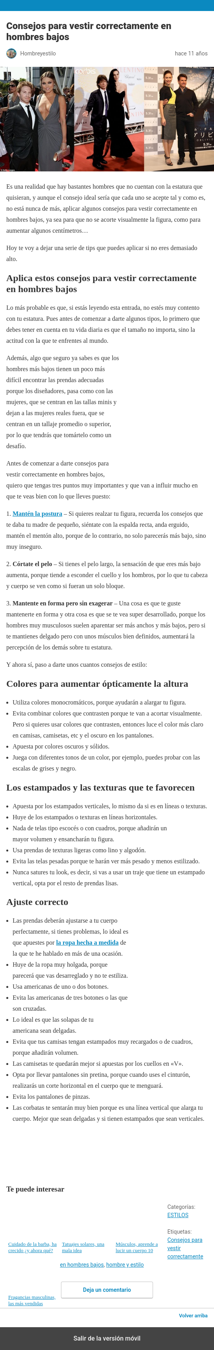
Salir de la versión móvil (107, 1338)
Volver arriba (193, 1316)
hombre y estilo (125, 1265)
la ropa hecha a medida (87, 942)
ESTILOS (178, 1215)
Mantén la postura (37, 513)
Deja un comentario (107, 1290)
